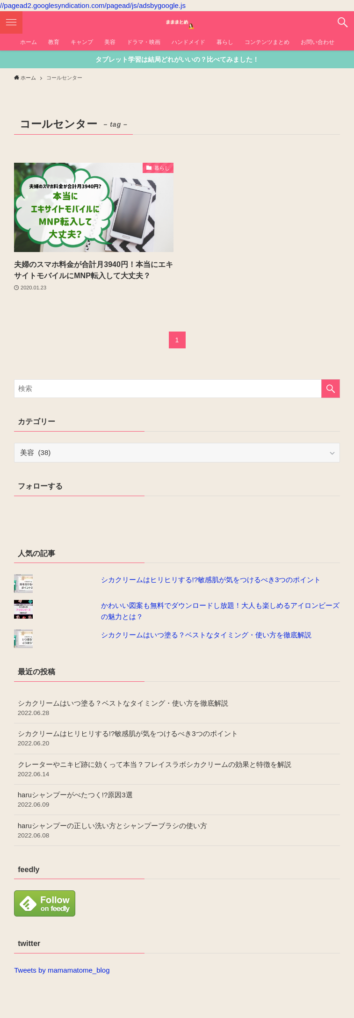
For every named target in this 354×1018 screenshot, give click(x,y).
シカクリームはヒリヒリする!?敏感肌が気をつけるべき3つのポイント (211, 580)
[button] (343, 22)
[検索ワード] (177, 388)
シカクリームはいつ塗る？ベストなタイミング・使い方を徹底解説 (206, 635)
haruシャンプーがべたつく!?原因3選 (177, 800)
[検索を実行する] (330, 388)
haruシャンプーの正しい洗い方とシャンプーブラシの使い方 (177, 831)
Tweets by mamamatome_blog (61, 970)
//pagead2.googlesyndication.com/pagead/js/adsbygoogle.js (93, 5)
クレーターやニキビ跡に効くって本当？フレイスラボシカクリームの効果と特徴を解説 (177, 769)
